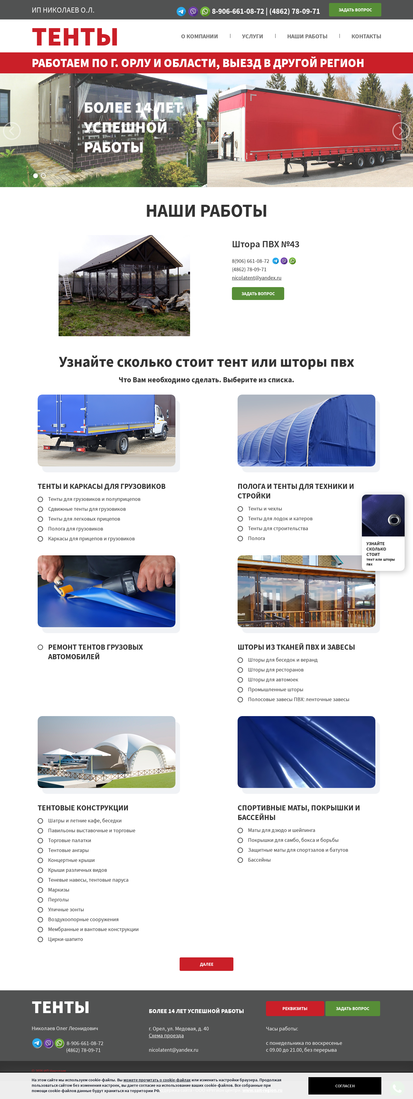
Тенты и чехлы (265, 508)
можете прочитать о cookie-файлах (157, 1080)
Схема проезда (166, 1035)
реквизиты (295, 1008)
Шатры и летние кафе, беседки (85, 820)
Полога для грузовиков (75, 528)
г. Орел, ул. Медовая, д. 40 (179, 1028)
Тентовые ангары (68, 850)
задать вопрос (258, 293)
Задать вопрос (355, 10)
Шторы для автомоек (273, 679)
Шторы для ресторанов (276, 669)
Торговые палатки (69, 840)
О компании (199, 36)
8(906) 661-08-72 (250, 260)
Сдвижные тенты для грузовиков (87, 508)
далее (206, 964)
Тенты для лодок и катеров (280, 518)
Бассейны (259, 859)
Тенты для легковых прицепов (84, 518)
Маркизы (58, 889)
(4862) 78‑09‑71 (294, 11)
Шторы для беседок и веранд (283, 659)
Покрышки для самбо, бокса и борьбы (293, 839)
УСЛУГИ (252, 36)
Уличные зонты (66, 909)
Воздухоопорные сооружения (83, 919)
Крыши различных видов (77, 869)
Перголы (58, 899)
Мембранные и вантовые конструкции (93, 929)
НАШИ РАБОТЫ (307, 36)
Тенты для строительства (278, 528)
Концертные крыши (71, 860)
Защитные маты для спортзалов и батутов (298, 849)
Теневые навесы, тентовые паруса (88, 879)
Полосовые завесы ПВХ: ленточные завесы (298, 699)
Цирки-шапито (65, 939)
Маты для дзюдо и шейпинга (281, 830)
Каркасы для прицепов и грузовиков (91, 538)
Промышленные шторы (275, 689)
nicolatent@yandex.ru (257, 277)
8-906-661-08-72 (238, 11)
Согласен (345, 1086)
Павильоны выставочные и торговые (91, 830)
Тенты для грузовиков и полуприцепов (94, 498)
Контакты (366, 36)
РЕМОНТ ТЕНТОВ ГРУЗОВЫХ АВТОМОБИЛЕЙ (95, 651)
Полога (256, 538)
